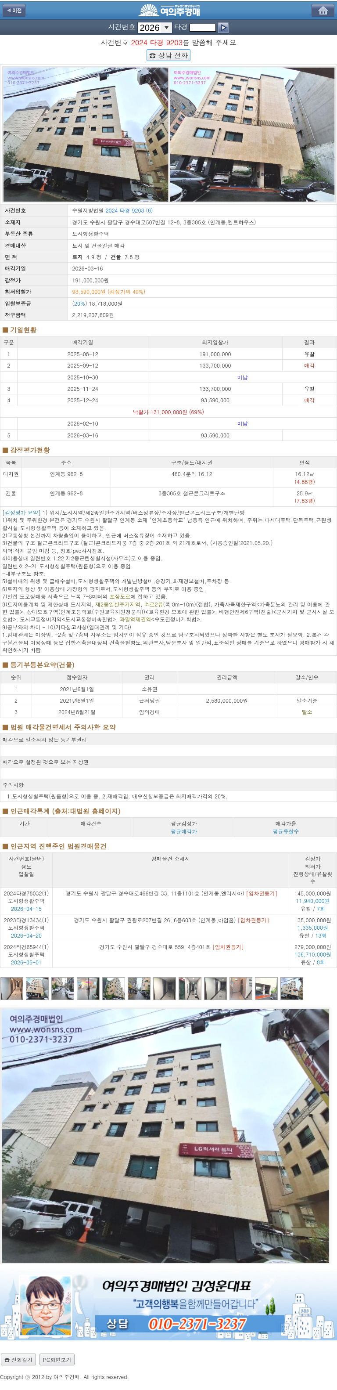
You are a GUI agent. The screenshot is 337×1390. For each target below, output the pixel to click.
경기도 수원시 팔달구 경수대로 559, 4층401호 (171, 946)
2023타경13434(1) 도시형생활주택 (26, 923)
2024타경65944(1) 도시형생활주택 (26, 950)
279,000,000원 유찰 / (312, 954)
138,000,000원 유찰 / (312, 927)
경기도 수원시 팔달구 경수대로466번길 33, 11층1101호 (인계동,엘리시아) (172, 893)
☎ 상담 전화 (168, 55)
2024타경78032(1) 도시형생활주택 (26, 896)
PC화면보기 (57, 1359)
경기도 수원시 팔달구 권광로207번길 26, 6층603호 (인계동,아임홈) (171, 920)
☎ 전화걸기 (18, 1359)
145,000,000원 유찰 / (312, 900)
